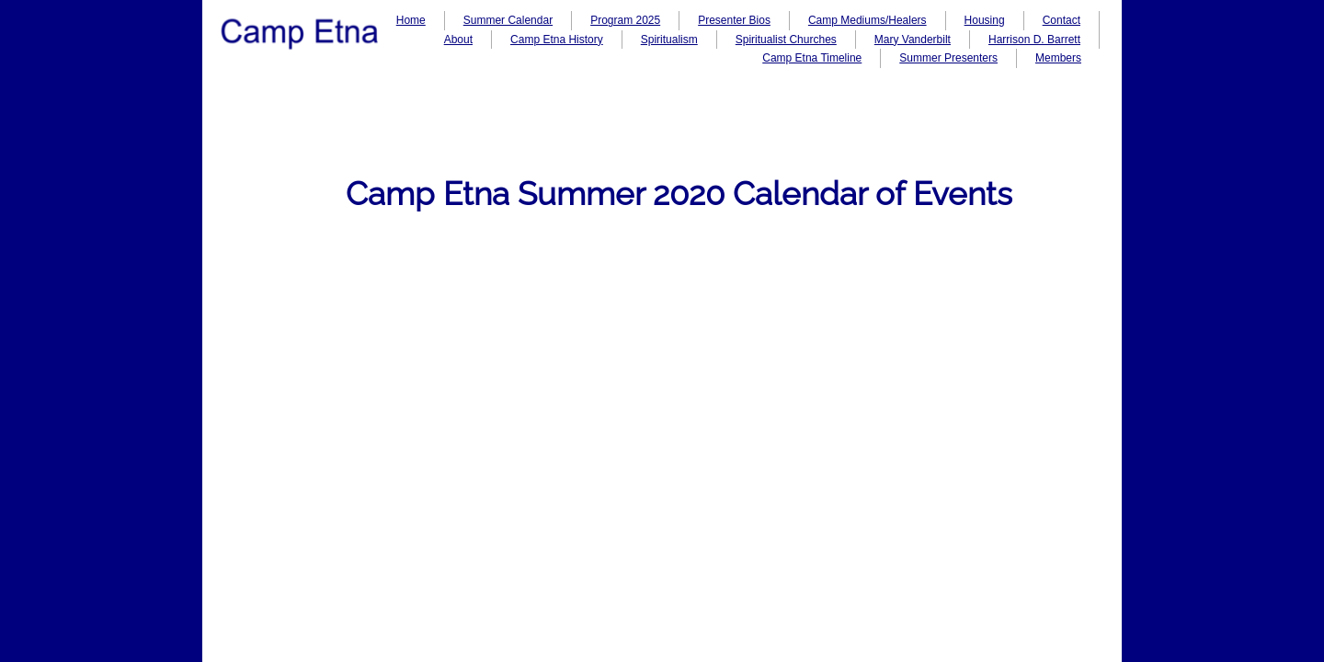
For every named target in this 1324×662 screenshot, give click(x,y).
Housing (984, 20)
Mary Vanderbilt (912, 39)
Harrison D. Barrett (1034, 39)
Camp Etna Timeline (812, 57)
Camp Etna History (556, 39)
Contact (1061, 20)
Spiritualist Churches (786, 39)
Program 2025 (625, 20)
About (458, 39)
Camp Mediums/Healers (867, 20)
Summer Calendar (508, 20)
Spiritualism (669, 39)
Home (411, 20)
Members (1058, 57)
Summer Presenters (948, 57)
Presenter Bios (734, 20)
